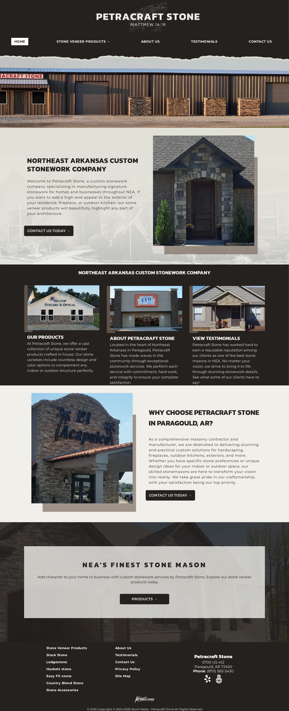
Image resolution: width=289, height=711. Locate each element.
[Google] (219, 679)
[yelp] (207, 679)
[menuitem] (21, 41)
